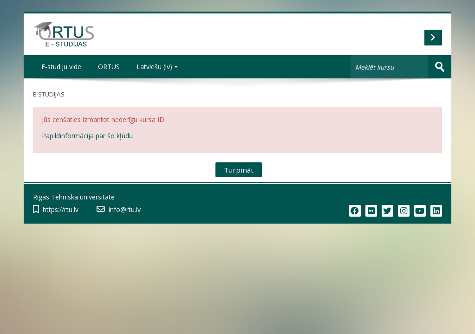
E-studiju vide (61, 66)
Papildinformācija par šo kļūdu (87, 135)
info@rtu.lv (125, 209)
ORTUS (109, 66)
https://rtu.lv (60, 209)
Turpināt (239, 169)
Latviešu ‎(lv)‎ (157, 66)
